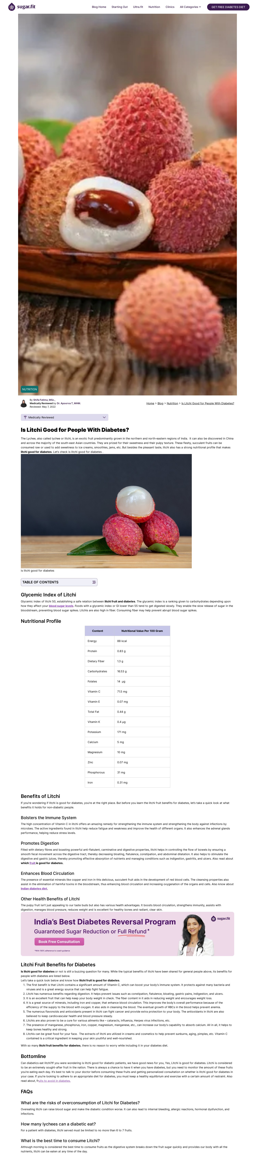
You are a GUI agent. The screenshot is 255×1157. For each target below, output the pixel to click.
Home (150, 403)
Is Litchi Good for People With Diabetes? (208, 403)
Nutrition (154, 7)
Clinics (170, 7)
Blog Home (99, 7)
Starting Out (120, 7)
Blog (160, 403)
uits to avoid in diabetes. (55, 1080)
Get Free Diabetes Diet (228, 7)
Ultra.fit (138, 7)
